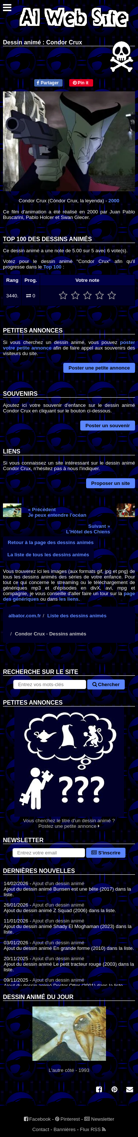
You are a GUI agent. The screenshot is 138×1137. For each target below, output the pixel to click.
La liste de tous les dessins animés (48, 554)
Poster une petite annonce (99, 368)
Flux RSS (93, 1129)
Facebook (37, 1119)
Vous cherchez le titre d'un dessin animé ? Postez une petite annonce (69, 767)
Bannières (64, 1129)
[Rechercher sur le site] (49, 684)
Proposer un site (110, 483)
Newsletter (99, 1119)
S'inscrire (105, 853)
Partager (48, 82)
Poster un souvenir (107, 425)
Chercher (106, 684)
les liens (69, 599)
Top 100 (52, 267)
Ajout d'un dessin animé (58, 883)
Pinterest (67, 1119)
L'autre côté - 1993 (69, 1039)
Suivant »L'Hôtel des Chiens (88, 528)
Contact (40, 1129)
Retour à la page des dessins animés (50, 542)
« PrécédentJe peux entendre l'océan (57, 512)
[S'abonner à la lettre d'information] (49, 852)
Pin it (81, 82)
